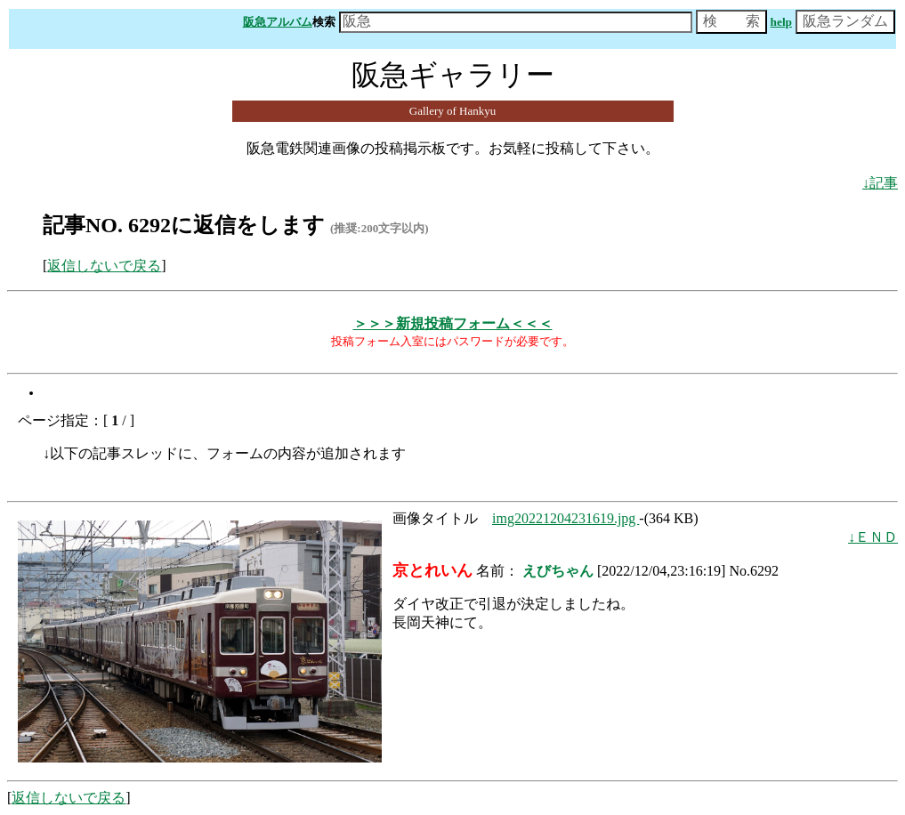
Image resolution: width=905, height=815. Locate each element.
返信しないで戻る (104, 265)
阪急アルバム (277, 21)
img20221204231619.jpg (565, 518)
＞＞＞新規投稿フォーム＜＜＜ (453, 323)
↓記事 (880, 182)
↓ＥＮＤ (873, 537)
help (781, 21)
